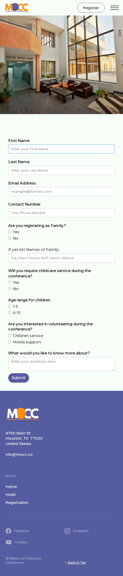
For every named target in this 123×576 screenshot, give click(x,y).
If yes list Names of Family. (33, 249)
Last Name (19, 162)
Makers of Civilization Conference (23, 560)
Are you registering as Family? (37, 225)
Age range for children (29, 300)
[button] (114, 7)
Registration (17, 502)
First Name (19, 140)
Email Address (22, 183)
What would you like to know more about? (49, 353)
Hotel (10, 494)
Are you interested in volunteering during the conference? (50, 326)
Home (11, 486)
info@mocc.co (19, 454)
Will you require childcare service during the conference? (49, 273)
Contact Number (24, 204)
